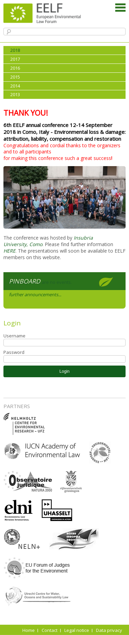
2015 (15, 77)
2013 (15, 94)
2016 (15, 68)
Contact (49, 630)
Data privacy (109, 630)
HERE (9, 250)
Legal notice (76, 630)
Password (13, 352)
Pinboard (24, 281)
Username (14, 336)
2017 (15, 59)
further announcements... (35, 294)
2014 (15, 86)
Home (28, 630)
